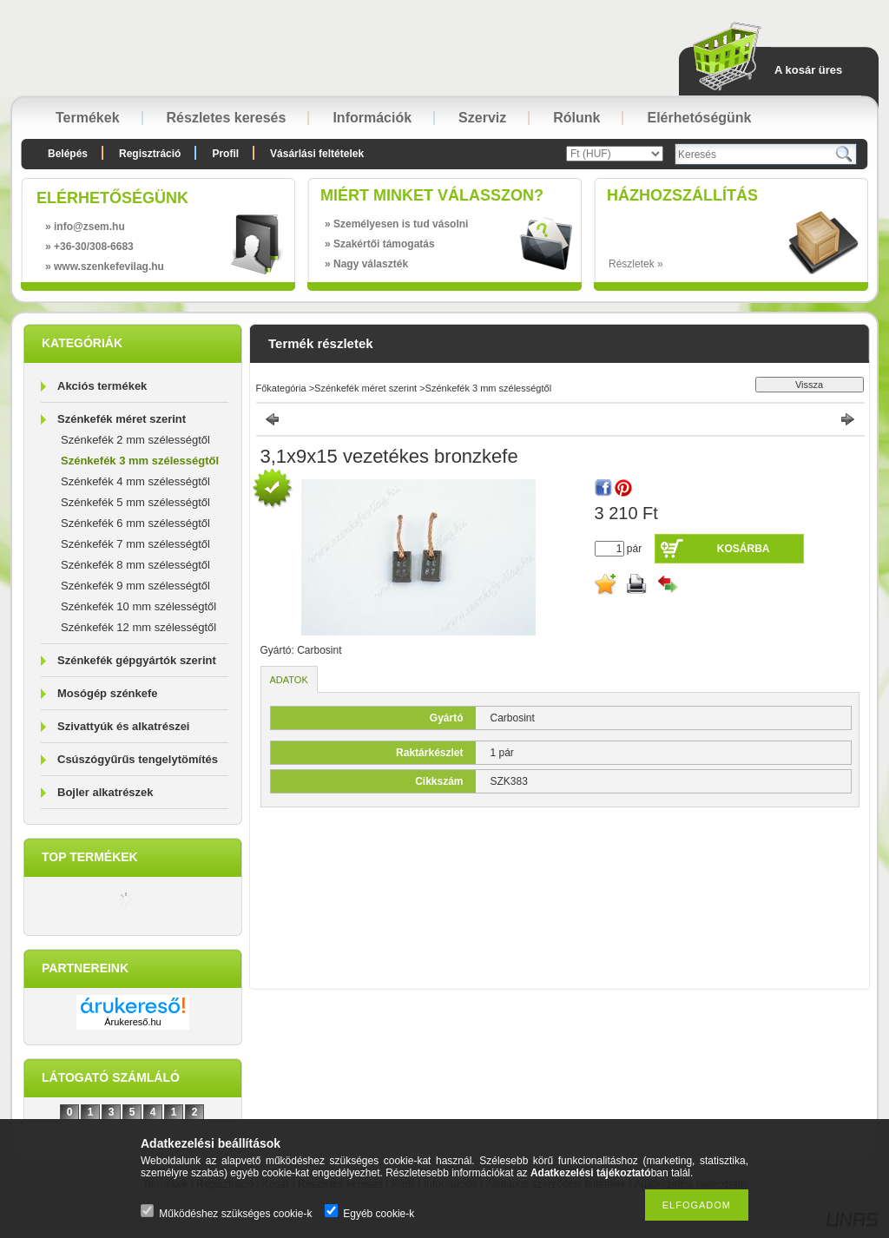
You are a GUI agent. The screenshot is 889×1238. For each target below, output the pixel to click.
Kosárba (743, 549)
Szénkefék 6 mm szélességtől (135, 523)
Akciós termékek (102, 385)
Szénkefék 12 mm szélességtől (138, 627)
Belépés (68, 154)
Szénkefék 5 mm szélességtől (135, 502)
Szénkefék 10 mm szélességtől (138, 606)
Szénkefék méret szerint (121, 418)
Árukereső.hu (132, 1022)
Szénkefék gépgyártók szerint (136, 660)
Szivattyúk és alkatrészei (123, 726)
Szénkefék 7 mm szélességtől (135, 543)
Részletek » (636, 264)
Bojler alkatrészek (105, 792)
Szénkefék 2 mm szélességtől (135, 439)
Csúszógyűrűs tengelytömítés (137, 759)
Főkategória (281, 388)
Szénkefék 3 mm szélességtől (140, 460)
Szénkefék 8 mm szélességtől (135, 564)
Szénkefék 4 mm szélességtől (135, 481)
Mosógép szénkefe (107, 693)
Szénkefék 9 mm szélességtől (135, 585)
